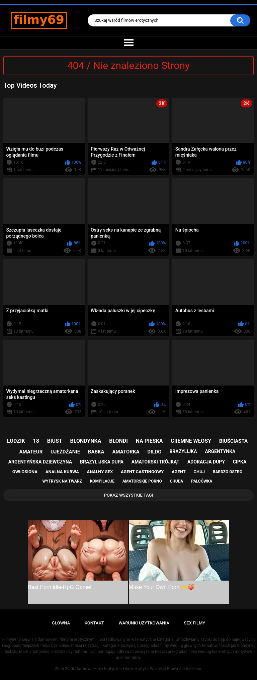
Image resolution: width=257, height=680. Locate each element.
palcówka (201, 481)
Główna (61, 622)
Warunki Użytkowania (143, 622)
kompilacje (102, 481)
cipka (240, 461)
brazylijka (183, 451)
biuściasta (233, 441)
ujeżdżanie (65, 452)
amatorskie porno (142, 481)
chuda (176, 481)
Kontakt (94, 622)
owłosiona (24, 471)
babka (96, 452)
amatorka (125, 452)
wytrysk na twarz (62, 481)
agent (179, 471)
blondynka (85, 441)
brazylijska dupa (101, 461)
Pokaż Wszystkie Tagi (128, 495)
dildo (154, 452)
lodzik (16, 441)
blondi (118, 441)
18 (36, 441)
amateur (31, 452)
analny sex (100, 471)
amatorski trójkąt (155, 461)
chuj (199, 471)
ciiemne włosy (191, 441)
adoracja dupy (206, 461)
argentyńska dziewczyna (40, 461)
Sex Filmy (194, 622)
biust (54, 441)
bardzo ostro (228, 472)
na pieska (149, 441)
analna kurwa (62, 471)
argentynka (220, 451)
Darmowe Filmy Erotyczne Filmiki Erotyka (112, 668)
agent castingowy (142, 471)
